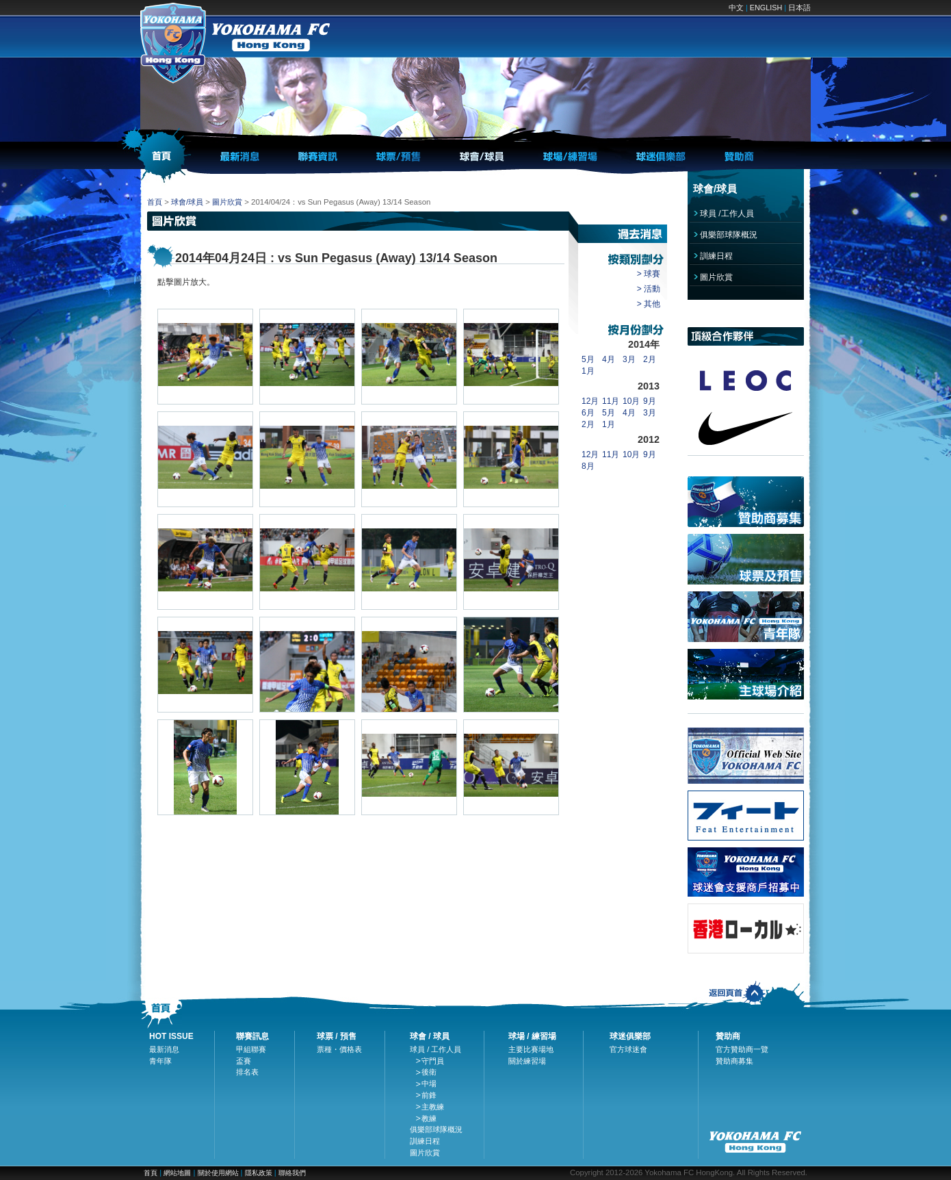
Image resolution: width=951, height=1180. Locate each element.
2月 (649, 359)
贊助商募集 (734, 1061)
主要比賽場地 (530, 1049)
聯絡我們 (292, 1173)
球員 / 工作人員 (436, 1049)
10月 (631, 401)
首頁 (154, 202)
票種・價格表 (339, 1049)
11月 (610, 401)
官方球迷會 (628, 1049)
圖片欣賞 (227, 202)
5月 (588, 359)
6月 (588, 413)
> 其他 (648, 304)
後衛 (429, 1072)
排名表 (247, 1072)
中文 (736, 7)
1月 (588, 371)
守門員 (432, 1061)
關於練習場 (527, 1061)
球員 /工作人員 (727, 213)
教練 (429, 1118)
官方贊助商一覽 (742, 1049)
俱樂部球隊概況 (728, 235)
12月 (590, 401)
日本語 (799, 7)
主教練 (432, 1107)
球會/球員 (187, 202)
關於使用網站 (219, 1173)
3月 (629, 359)
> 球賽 (648, 274)
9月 (649, 401)
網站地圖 (177, 1173)
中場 (429, 1083)
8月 (588, 466)
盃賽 (243, 1061)
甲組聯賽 (251, 1049)
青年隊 (160, 1061)
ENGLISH (766, 7)
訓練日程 (716, 256)
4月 (608, 359)
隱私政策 (258, 1173)
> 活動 (648, 289)
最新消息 (164, 1049)
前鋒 (429, 1095)
